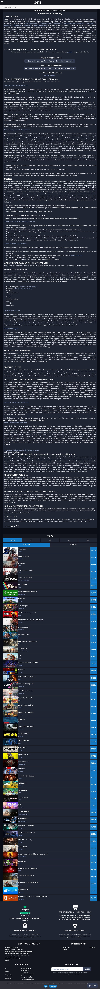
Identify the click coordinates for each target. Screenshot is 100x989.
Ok (46, 986)
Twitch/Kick (66, 947)
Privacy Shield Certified (28, 287)
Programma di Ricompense (26, 969)
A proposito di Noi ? (11, 947)
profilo (69, 52)
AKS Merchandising (27, 980)
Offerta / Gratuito (27, 974)
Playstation (9, 975)
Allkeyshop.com (31, 23)
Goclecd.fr (57, 23)
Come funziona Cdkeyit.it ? (14, 949)
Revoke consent (49, 75)
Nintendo (8, 978)
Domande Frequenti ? (12, 957)
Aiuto (92, 986)
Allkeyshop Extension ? (12, 959)
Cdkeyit (83, 29)
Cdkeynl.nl (27, 25)
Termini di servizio (76, 255)
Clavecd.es (90, 23)
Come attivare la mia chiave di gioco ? (17, 955)
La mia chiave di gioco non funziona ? (17, 953)
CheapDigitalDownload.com (74, 23)
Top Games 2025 (26, 978)
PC (6, 968)
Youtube (92, 947)
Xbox (6, 972)
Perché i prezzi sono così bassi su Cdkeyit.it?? (20, 951)
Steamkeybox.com (40, 25)
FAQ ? (7, 961)
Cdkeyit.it (7, 25)
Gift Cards (24, 972)
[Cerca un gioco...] (50, 7)
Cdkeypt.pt (17, 25)
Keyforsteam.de (45, 23)
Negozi (65, 949)
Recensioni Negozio (27, 976)
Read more (53, 986)
